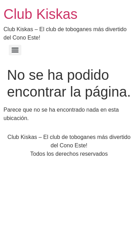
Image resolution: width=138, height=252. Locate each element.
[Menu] (15, 50)
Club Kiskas (40, 14)
